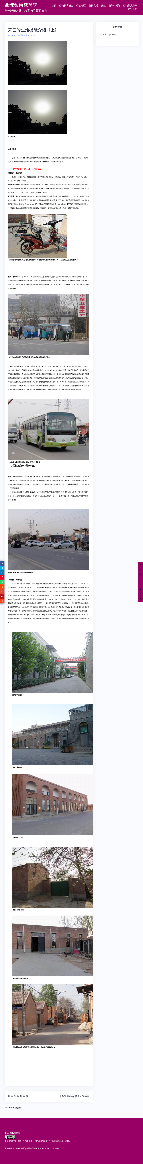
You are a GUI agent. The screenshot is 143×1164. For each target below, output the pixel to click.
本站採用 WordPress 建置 (15, 1148)
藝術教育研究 (66, 5)
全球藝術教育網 (21, 4)
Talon (57, 1148)
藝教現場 (93, 5)
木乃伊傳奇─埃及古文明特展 (74, 1096)
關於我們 (132, 9)
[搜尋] (114, 35)
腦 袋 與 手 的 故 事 (18, 1096)
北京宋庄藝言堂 (21, 35)
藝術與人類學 (130, 5)
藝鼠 (103, 5)
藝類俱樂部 (114, 5)
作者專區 (81, 5)
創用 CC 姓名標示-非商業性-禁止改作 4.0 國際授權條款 (40, 1141)
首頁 (54, 5)
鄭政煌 (10, 35)
